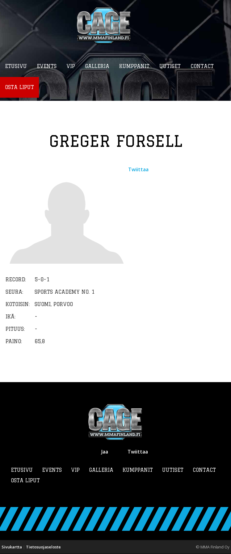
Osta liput (25, 481)
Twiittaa (138, 169)
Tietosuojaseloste (43, 547)
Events (52, 470)
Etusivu (22, 470)
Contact (204, 470)
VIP (75, 470)
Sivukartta (12, 547)
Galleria (101, 470)
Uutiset (172, 470)
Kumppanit (138, 470)
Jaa (104, 452)
